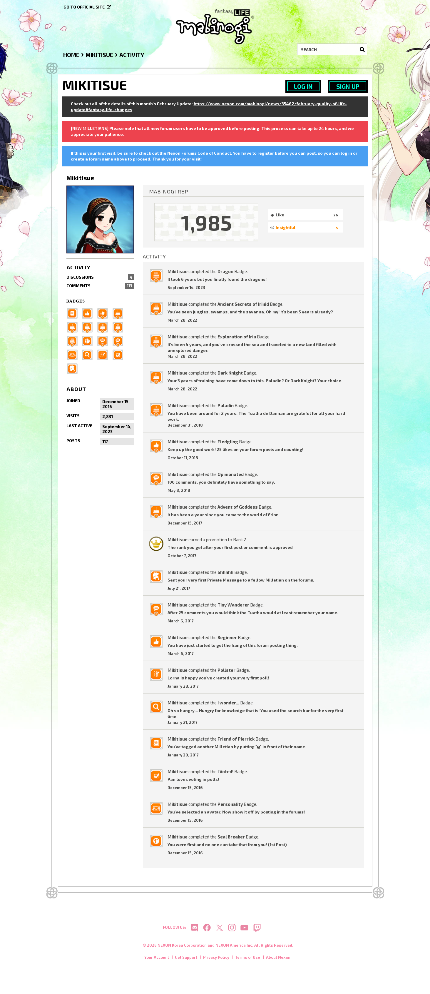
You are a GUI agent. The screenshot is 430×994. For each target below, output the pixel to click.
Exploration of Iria (236, 336)
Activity (78, 267)
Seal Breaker (231, 836)
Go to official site (84, 6)
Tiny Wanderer (233, 604)
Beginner (227, 637)
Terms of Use (247, 958)
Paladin (225, 405)
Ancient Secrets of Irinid (243, 304)
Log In (303, 86)
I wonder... (228, 702)
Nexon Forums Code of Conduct (199, 153)
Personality (230, 804)
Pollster (226, 670)
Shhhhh (225, 572)
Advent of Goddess (237, 506)
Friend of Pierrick (236, 738)
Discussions (100, 277)
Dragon (225, 271)
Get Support (186, 958)
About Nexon (278, 958)
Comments (100, 286)
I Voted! (225, 771)
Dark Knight (230, 372)
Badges (75, 301)
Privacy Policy (216, 958)
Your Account (156, 958)
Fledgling (227, 441)
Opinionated (230, 474)
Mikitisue (178, 271)
